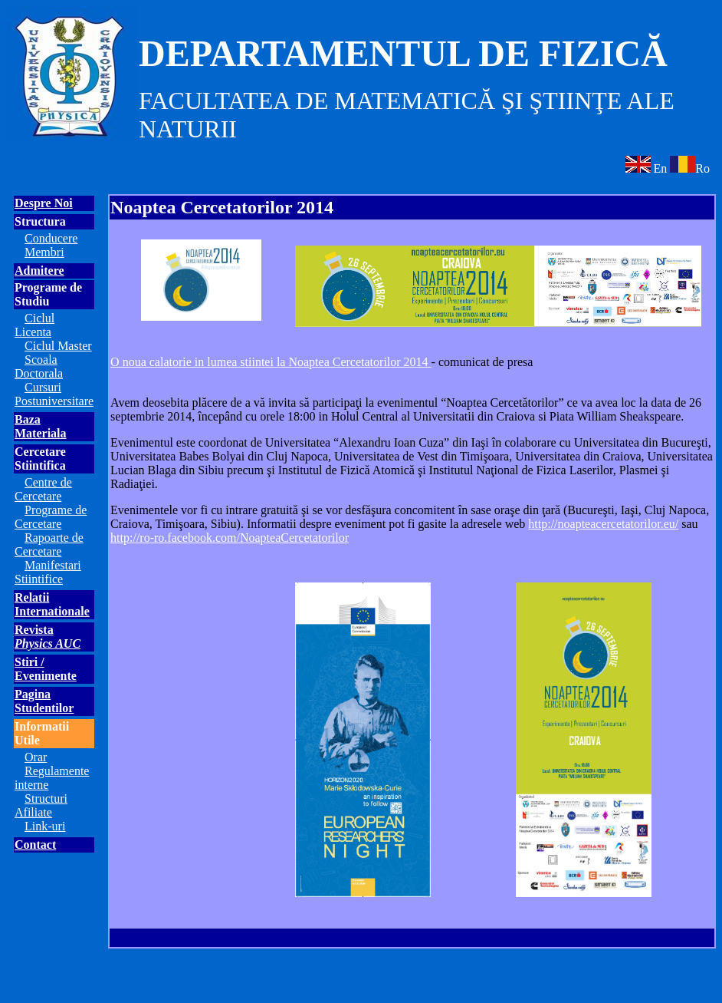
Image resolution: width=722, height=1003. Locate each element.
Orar (36, 757)
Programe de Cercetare (51, 516)
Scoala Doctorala (39, 366)
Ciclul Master (58, 345)
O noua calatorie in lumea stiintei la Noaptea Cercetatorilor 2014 (271, 361)
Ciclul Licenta (34, 325)
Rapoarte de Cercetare (49, 544)
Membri (44, 252)
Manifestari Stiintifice (48, 572)
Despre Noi (44, 203)
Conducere (51, 238)
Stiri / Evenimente (46, 668)
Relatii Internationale (52, 604)
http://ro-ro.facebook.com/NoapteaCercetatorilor (229, 537)
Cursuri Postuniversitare (54, 394)
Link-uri (45, 826)
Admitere (39, 270)
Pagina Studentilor (44, 701)
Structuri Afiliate (41, 805)
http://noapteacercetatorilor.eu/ (603, 523)
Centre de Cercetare (43, 489)
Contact (35, 844)
